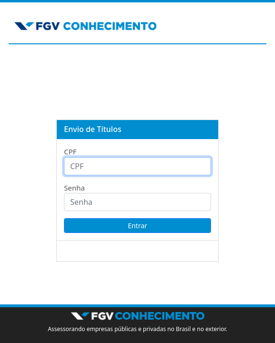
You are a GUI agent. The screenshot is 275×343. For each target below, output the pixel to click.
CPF (70, 151)
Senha (74, 187)
